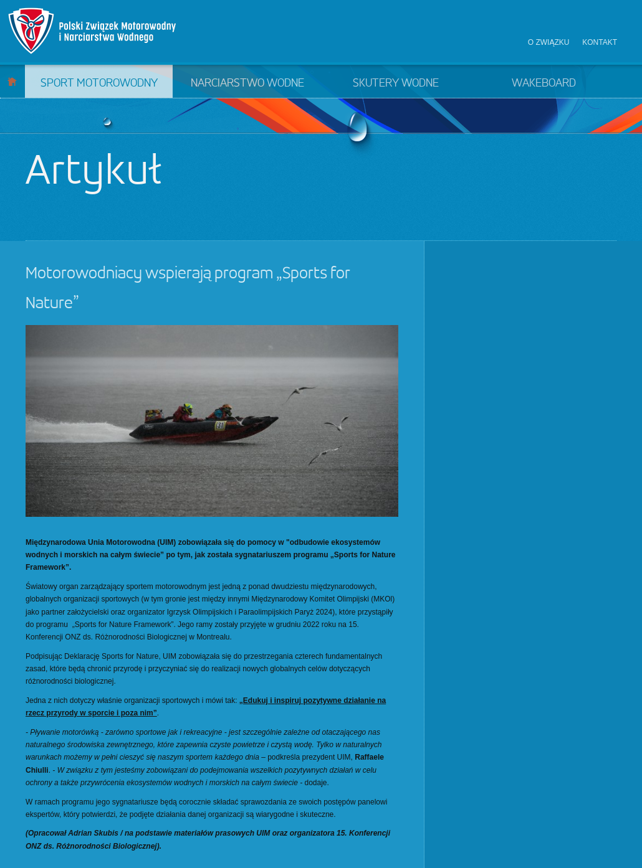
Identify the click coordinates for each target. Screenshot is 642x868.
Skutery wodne (396, 83)
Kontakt (599, 42)
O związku (549, 42)
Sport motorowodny (99, 83)
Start (12, 81)
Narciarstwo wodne (247, 83)
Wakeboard (544, 83)
